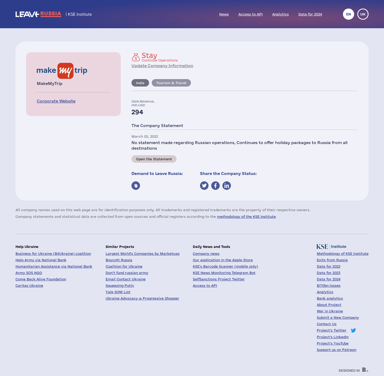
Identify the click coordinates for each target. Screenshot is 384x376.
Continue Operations (160, 57)
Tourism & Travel (171, 83)
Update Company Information (162, 65)
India (140, 83)
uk (363, 14)
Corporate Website (56, 101)
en (348, 14)
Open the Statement (154, 159)
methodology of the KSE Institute (246, 216)
